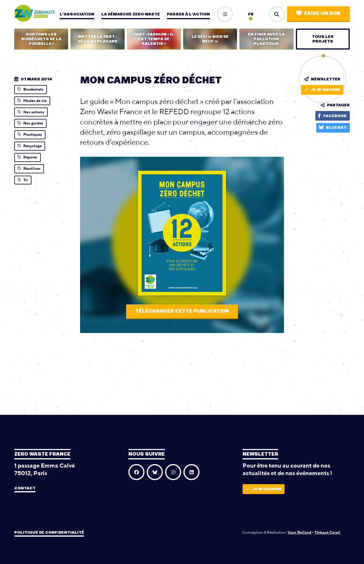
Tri (23, 180)
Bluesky (333, 127)
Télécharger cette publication (182, 311)
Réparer (27, 157)
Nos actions (31, 112)
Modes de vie (32, 100)
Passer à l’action (188, 14)
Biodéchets (30, 89)
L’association (77, 14)
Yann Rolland (299, 532)
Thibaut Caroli (327, 532)
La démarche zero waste (130, 14)
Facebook (332, 115)
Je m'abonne (322, 89)
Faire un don (318, 13)
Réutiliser (29, 168)
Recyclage (30, 146)
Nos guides (30, 123)
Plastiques (30, 134)
